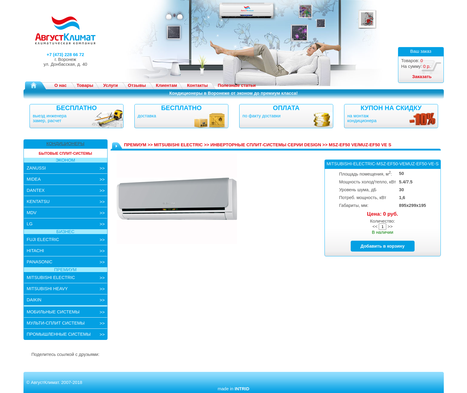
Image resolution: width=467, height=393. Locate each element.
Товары (85, 85)
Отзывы (137, 85)
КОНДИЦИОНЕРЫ (65, 143)
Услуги (110, 85)
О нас (61, 85)
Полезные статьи (237, 85)
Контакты (197, 85)
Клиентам (166, 85)
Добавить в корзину (383, 246)
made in (233, 388)
